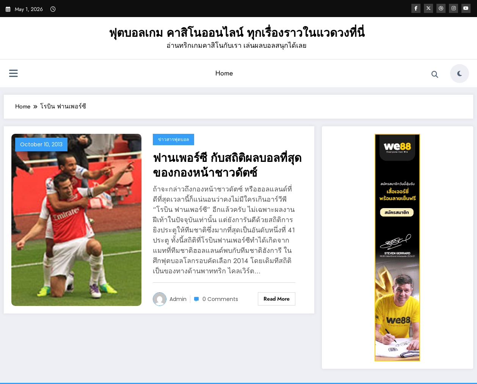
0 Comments (220, 299)
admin (178, 299)
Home (224, 73)
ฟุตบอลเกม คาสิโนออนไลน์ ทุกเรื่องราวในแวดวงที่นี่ (237, 33)
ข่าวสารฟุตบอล (173, 139)
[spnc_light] (459, 73)
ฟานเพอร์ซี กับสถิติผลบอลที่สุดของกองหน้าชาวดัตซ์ (227, 165)
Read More (277, 298)
